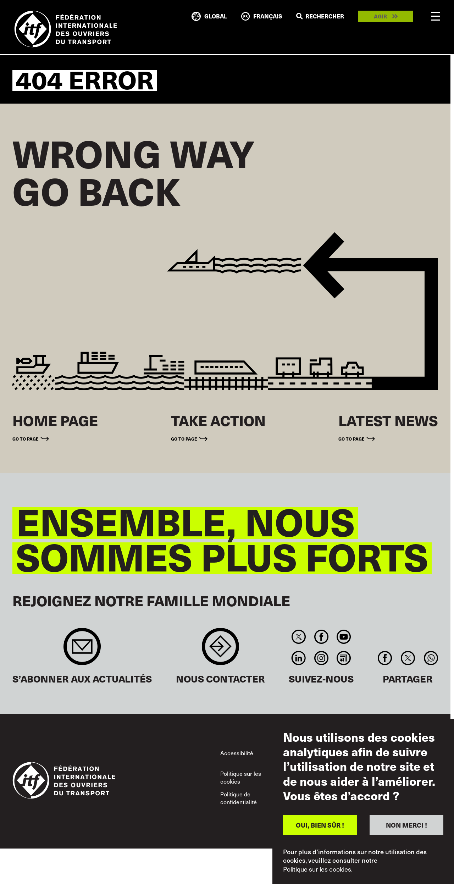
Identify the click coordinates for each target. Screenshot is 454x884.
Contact (220, 650)
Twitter (298, 637)
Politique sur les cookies (240, 777)
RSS (343, 658)
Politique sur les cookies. (318, 869)
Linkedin (298, 658)
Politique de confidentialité (238, 798)
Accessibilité (236, 752)
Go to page (25, 439)
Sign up (82, 650)
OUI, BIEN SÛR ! (320, 825)
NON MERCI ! (406, 825)
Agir (380, 16)
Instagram (321, 658)
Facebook (321, 637)
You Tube (343, 637)
